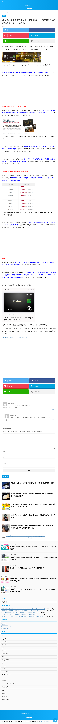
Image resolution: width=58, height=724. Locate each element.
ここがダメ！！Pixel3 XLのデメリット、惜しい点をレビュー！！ (22, 538)
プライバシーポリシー (32, 714)
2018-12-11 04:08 (11, 403)
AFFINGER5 (45, 721)
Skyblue (29, 8)
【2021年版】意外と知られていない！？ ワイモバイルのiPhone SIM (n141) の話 (23, 609)
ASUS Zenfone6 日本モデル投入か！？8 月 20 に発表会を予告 (32, 483)
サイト (4, 463)
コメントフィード (6, 626)
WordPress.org (5, 628)
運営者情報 (23, 714)
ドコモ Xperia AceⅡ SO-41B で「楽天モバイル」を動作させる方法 (19, 612)
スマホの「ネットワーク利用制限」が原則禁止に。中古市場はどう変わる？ (21, 614)
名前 (4, 451)
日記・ (5, 398)
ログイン (3, 623)
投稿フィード (4, 625)
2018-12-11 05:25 (13, 415)
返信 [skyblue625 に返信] (53, 420)
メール (5, 457)
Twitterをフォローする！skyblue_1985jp (15, 337)
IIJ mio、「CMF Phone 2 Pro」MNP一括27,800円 (27, 568)
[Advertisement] (29, 90)
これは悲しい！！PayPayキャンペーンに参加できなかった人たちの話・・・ (25, 536)
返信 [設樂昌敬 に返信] (53, 409)
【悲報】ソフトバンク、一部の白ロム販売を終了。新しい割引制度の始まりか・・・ (24, 616)
